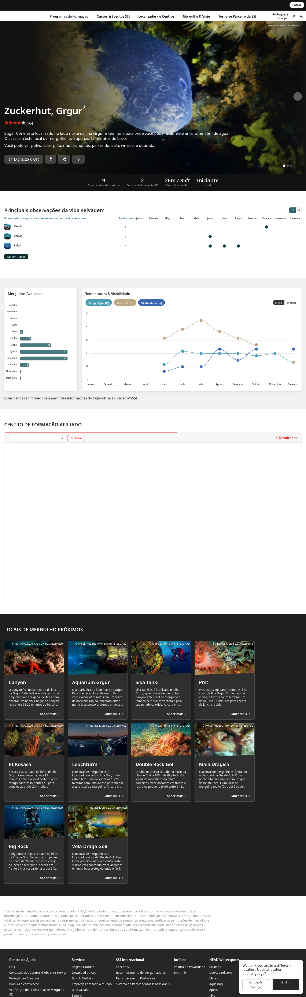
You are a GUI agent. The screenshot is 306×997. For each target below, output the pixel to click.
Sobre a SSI (124, 967)
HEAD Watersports (224, 960)
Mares (213, 978)
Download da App (84, 973)
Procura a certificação (24, 984)
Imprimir (180, 973)
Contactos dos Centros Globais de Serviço (38, 973)
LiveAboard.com (220, 973)
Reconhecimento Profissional (136, 978)
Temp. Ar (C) (125, 303)
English (286, 982)
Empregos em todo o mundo (92, 984)
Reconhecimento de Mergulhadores (141, 973)
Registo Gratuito (83, 967)
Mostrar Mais (16, 257)
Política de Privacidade (189, 967)
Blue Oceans (80, 990)
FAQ (12, 967)
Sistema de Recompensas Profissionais (143, 984)
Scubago (215, 967)
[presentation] (35, 438)
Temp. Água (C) (98, 303)
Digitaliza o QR (24, 159)
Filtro (76, 438)
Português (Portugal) (255, 984)
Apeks (213, 990)
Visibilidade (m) (151, 303)
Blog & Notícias (82, 978)
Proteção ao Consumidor (26, 978)
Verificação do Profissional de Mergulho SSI (36, 992)
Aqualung (216, 984)
